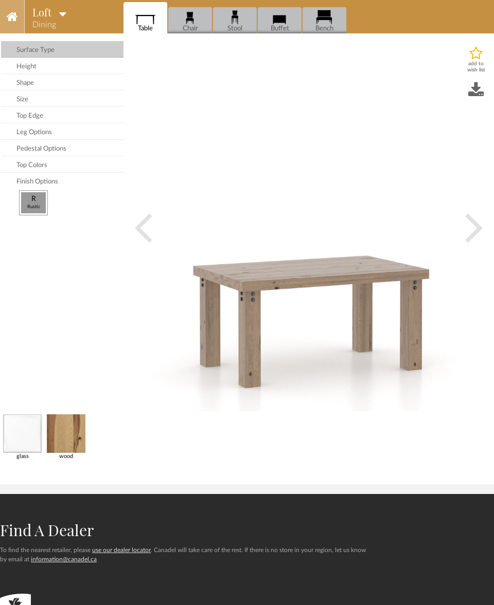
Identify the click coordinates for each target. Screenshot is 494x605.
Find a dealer (47, 530)
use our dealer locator (121, 550)
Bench (324, 21)
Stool (235, 21)
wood (66, 436)
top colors (31, 165)
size (22, 99)
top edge (29, 116)
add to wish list (476, 66)
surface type (35, 50)
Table (145, 21)
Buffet (280, 21)
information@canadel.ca (64, 559)
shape (25, 83)
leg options (34, 132)
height (26, 66)
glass (22, 436)
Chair (190, 21)
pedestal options (41, 148)
